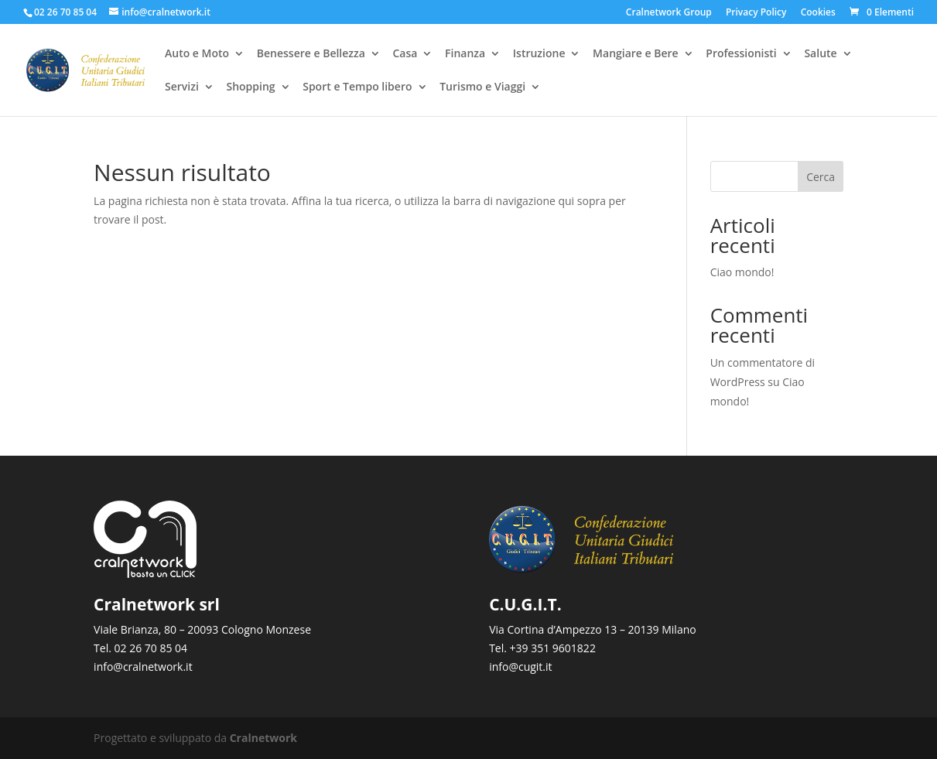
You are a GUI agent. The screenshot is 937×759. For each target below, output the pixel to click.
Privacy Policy (756, 13)
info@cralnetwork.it (143, 666)
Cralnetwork (263, 737)
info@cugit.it (520, 666)
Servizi (182, 88)
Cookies (818, 13)
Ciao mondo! (742, 272)
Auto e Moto (197, 55)
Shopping (250, 88)
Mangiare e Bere (636, 55)
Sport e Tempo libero (357, 88)
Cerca (820, 176)
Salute (820, 55)
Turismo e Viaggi (482, 88)
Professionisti (741, 55)
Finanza (465, 55)
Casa (404, 55)
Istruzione (539, 55)
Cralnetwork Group (669, 13)
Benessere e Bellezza (311, 55)
